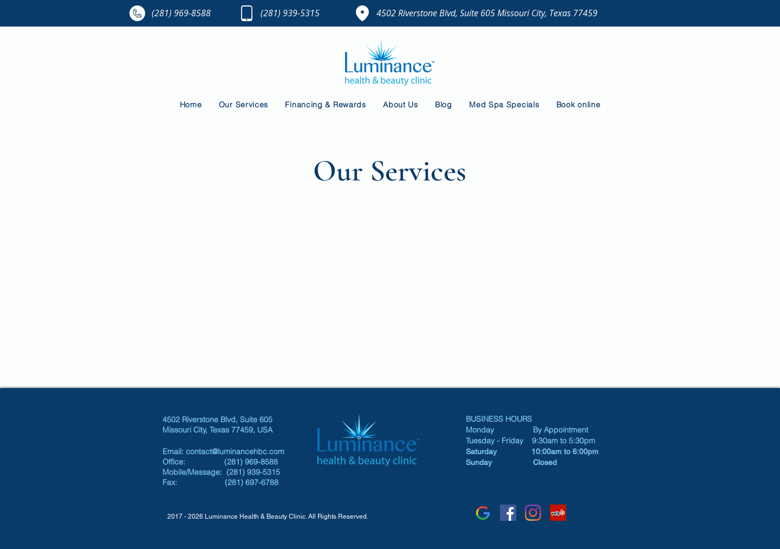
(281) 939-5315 (290, 13)
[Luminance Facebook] (508, 513)
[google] (483, 513)
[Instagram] (533, 513)
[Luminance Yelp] (558, 513)
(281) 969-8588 (181, 13)
